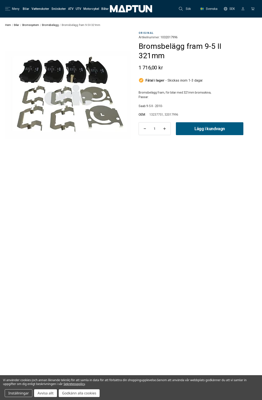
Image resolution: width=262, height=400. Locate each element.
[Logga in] (243, 8)
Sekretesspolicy (74, 384)
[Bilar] (26, 8)
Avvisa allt (45, 393)
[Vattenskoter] (40, 8)
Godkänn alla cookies (79, 393)
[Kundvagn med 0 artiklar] (253, 9)
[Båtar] (105, 8)
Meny (12, 8)
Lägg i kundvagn (210, 128)
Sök (185, 9)
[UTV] (78, 8)
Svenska (208, 9)
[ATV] (70, 8)
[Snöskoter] (58, 8)
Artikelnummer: (149, 37)
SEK (229, 8)
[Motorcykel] (91, 8)
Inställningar (18, 393)
